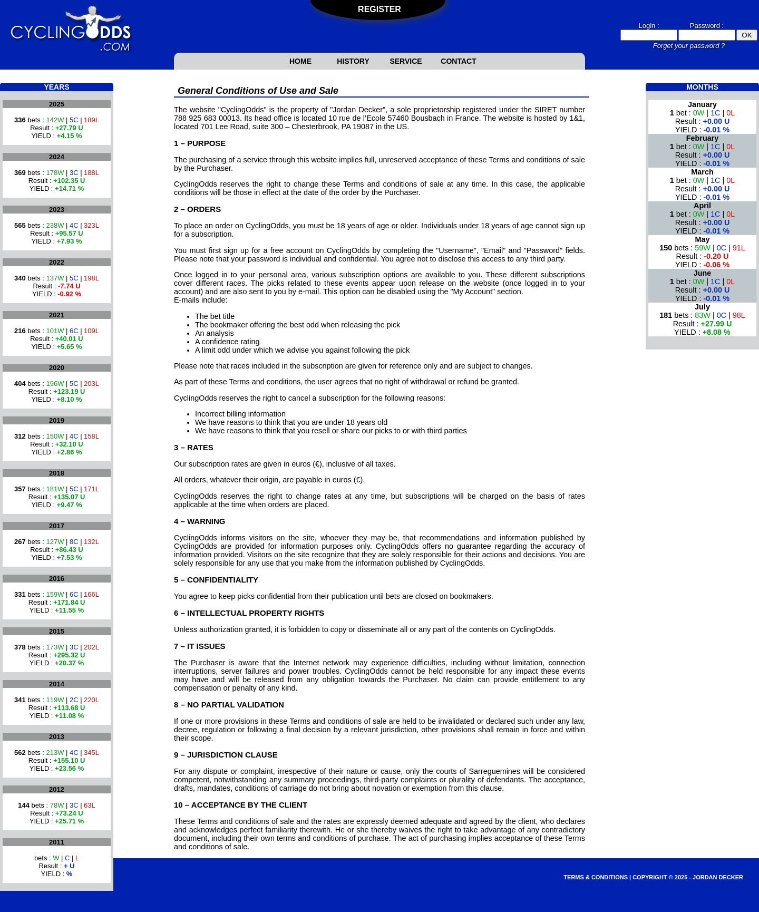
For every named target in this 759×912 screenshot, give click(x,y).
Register (379, 9)
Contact (458, 61)
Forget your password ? (689, 46)
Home (300, 61)
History (353, 61)
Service (406, 61)
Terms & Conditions (595, 877)
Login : (648, 26)
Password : (707, 26)
